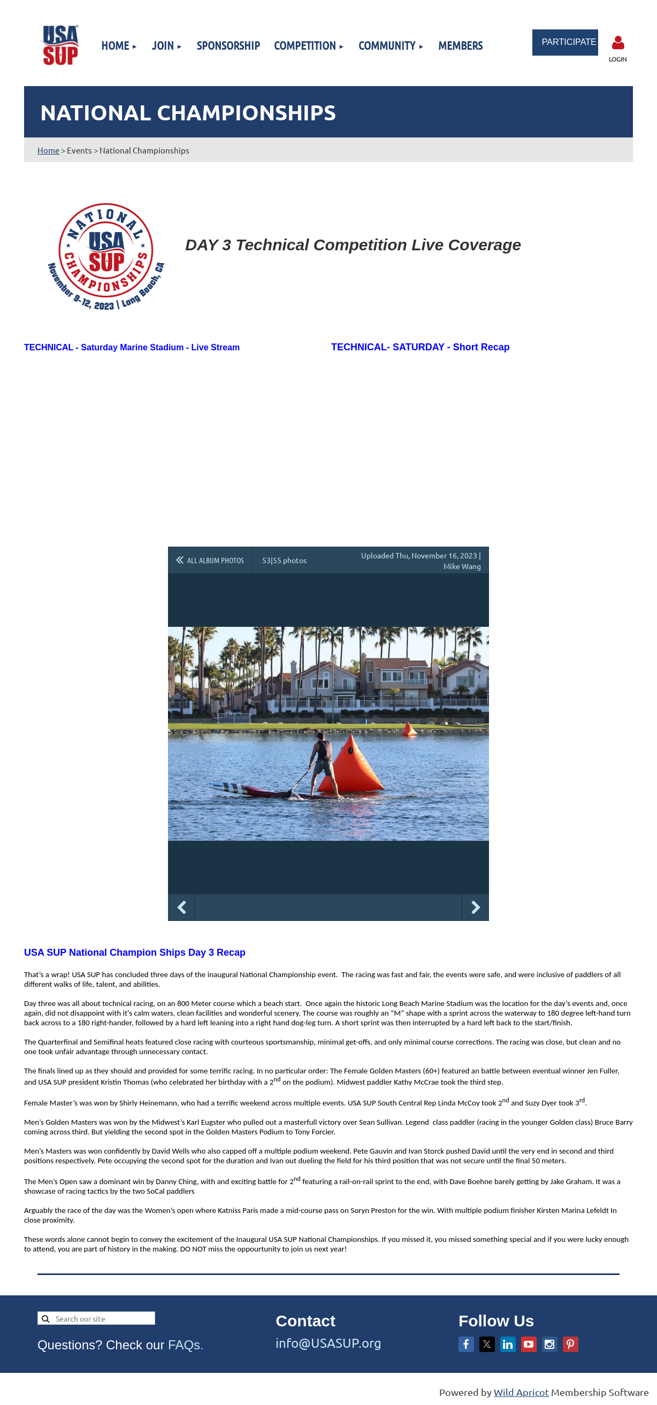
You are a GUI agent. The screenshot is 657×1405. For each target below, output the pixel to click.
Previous (181, 907)
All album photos (215, 560)
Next (475, 907)
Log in (618, 42)
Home (48, 150)
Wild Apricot (521, 1392)
